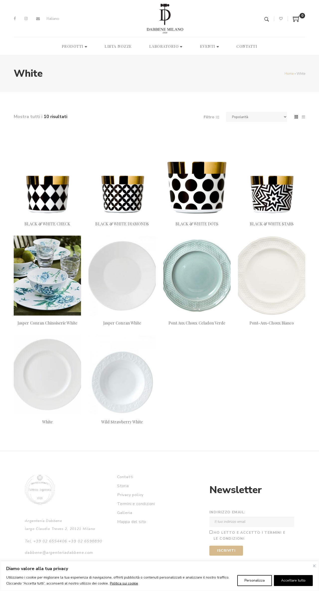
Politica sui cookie (124, 583)
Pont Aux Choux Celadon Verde (196, 323)
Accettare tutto (293, 580)
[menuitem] (53, 18)
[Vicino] (314, 566)
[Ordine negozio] (256, 117)
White (47, 421)
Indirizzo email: (227, 512)
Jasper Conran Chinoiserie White (47, 323)
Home (289, 73)
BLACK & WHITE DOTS (196, 223)
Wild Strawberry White (122, 421)
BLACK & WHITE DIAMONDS (122, 223)
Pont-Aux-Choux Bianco (271, 323)
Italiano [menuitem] (52, 18)
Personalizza (254, 580)
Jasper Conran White (122, 323)
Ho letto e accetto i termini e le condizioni (249, 535)
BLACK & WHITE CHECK (47, 223)
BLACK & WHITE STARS (272, 223)
